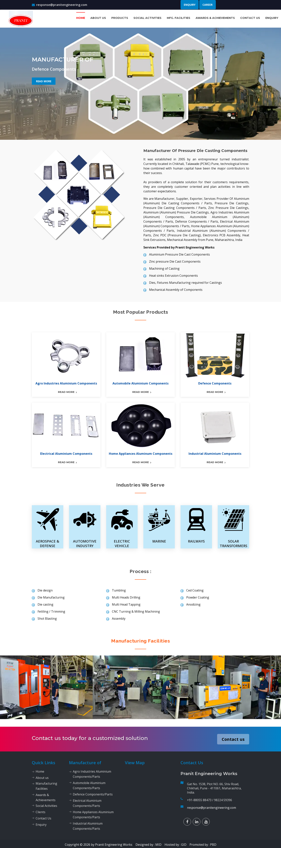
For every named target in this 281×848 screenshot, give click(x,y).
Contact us (233, 739)
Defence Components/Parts (93, 794)
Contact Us (250, 18)
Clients (40, 812)
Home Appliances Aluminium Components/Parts (93, 814)
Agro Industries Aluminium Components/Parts (92, 773)
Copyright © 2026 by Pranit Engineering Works (98, 844)
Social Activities (147, 18)
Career (207, 4)
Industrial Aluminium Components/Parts (88, 825)
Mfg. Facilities (178, 18)
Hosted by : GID (177, 844)
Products (119, 18)
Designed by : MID (150, 844)
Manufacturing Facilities (140, 641)
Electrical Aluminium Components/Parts (87, 803)
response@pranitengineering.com (59, 5)
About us (98, 18)
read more (66, 391)
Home (80, 18)
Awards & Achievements (215, 18)
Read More (43, 81)
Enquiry (189, 4)
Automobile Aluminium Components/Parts (89, 785)
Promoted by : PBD (202, 844)
